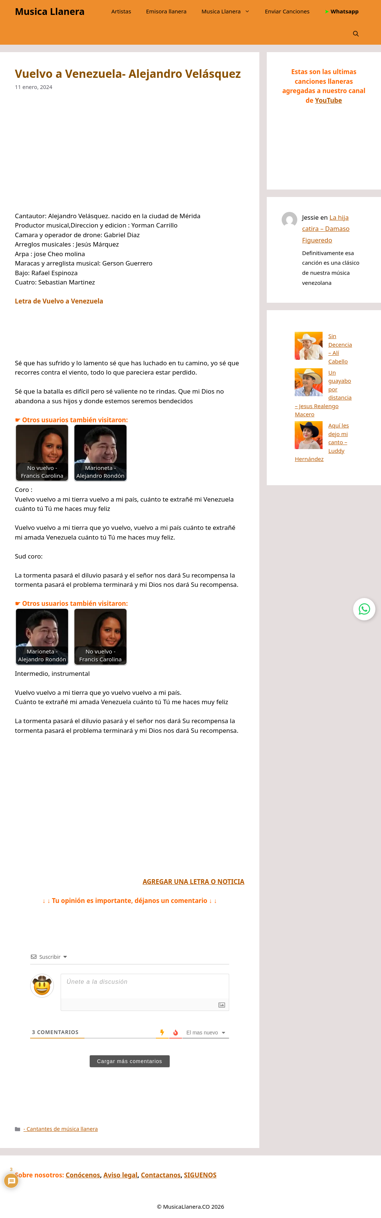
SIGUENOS (200, 1175)
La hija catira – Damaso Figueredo (326, 228)
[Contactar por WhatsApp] (364, 609)
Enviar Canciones (287, 11)
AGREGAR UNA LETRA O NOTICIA (193, 881)
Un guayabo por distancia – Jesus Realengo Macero (319, 364)
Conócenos (82, 1175)
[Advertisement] (129, 156)
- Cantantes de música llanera (60, 1128)
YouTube (328, 100)
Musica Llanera (49, 11)
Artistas (121, 11)
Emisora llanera (166, 11)
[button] (356, 33)
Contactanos (161, 1175)
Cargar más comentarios (129, 1061)
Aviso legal (120, 1175)
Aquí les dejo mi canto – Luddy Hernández (318, 392)
